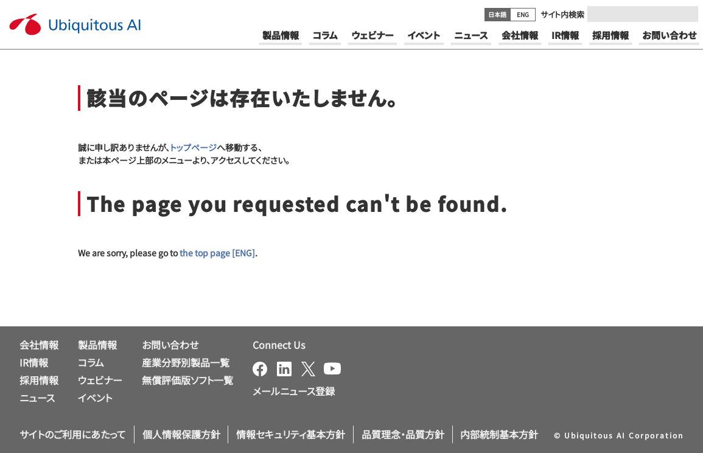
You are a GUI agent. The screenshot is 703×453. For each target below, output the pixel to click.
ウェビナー (100, 380)
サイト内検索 (562, 14)
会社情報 (38, 344)
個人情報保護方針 (181, 434)
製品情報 (97, 344)
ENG (523, 14)
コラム (91, 362)
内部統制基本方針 (499, 434)
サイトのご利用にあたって (72, 434)
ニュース (37, 397)
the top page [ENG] (217, 253)
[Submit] (685, 14)
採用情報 (38, 380)
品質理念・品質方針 (403, 434)
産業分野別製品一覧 (185, 362)
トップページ (193, 147)
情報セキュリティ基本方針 (290, 434)
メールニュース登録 (294, 391)
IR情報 (33, 362)
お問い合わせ (170, 344)
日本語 (497, 14)
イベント (95, 397)
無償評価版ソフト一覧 (187, 380)
